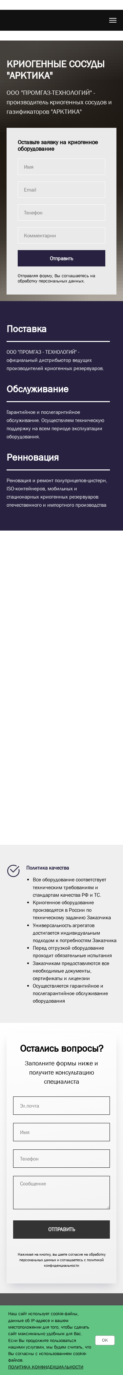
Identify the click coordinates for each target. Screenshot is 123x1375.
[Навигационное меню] (112, 20)
